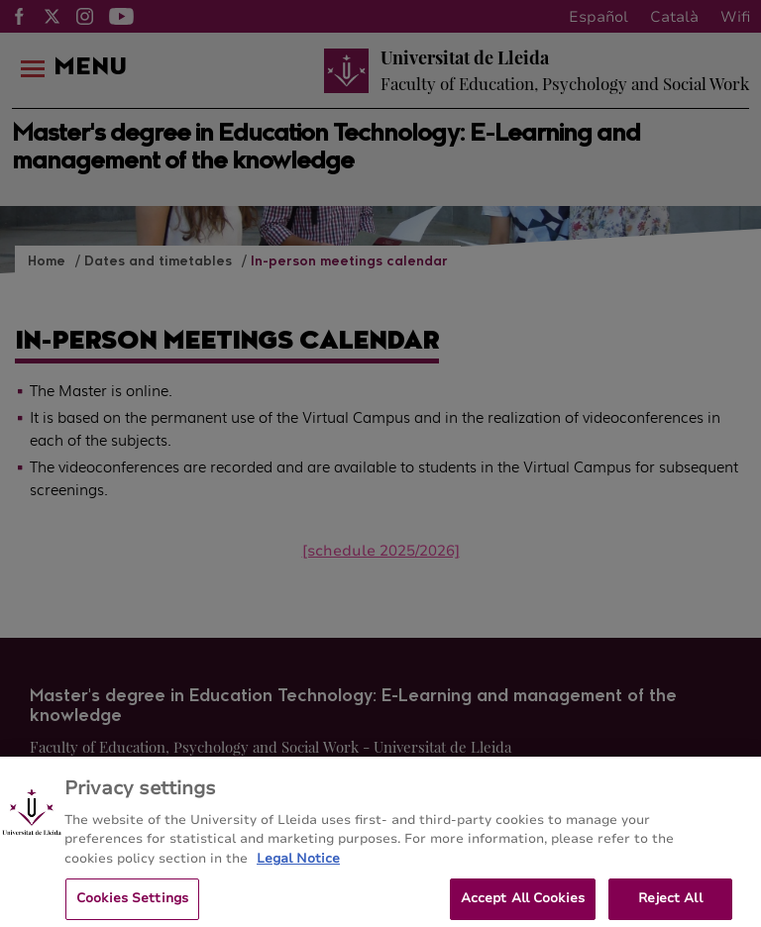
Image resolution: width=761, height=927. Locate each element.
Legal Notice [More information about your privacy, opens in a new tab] (298, 865)
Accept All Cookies (523, 905)
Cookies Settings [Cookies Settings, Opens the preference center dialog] (132, 905)
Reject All (670, 905)
